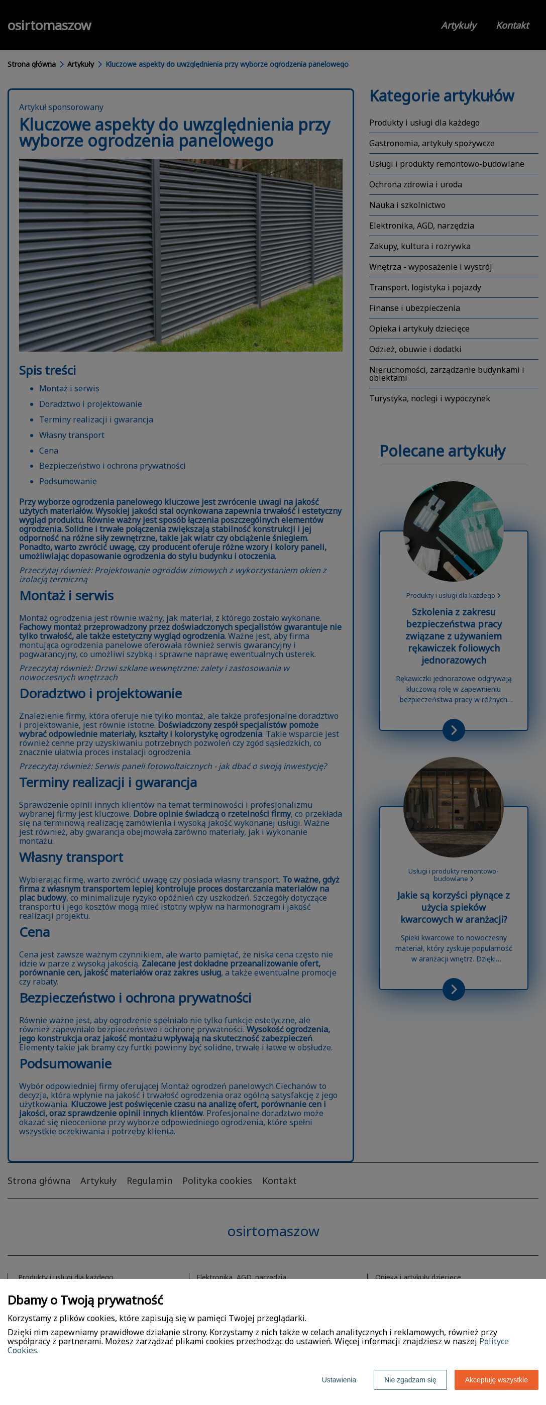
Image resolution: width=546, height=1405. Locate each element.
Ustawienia (339, 1380)
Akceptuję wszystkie (496, 1380)
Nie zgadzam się (410, 1380)
